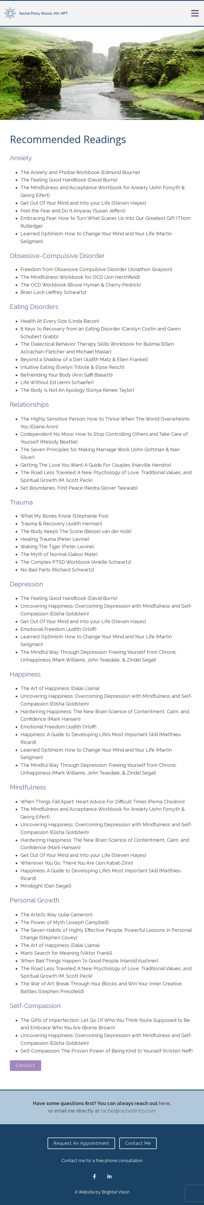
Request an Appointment (81, 1143)
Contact (25, 1065)
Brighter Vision (116, 1192)
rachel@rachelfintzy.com (128, 1111)
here (164, 1103)
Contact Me (138, 1143)
